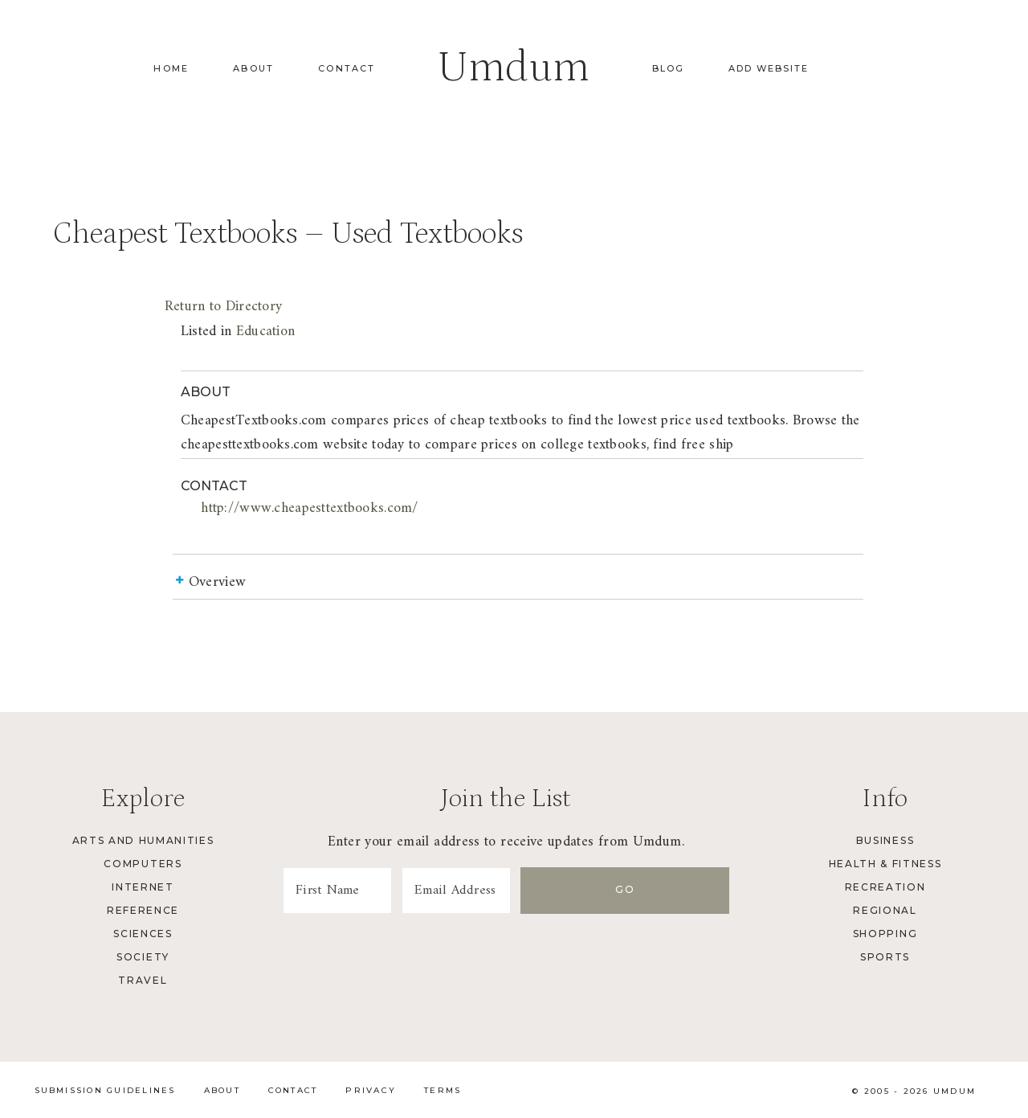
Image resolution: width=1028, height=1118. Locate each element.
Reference (143, 910)
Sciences (142, 934)
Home (171, 68)
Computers (143, 864)
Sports (885, 957)
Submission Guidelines (105, 1091)
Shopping (885, 934)
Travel (142, 980)
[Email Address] (552, 890)
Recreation (885, 887)
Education (266, 331)
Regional (884, 910)
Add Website (768, 68)
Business (885, 840)
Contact (346, 68)
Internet (142, 887)
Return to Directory (223, 306)
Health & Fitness (885, 864)
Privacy (370, 1091)
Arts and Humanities (143, 840)
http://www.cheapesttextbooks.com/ (309, 508)
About (253, 68)
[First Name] (369, 890)
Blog (668, 68)
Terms (442, 1091)
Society (142, 957)
